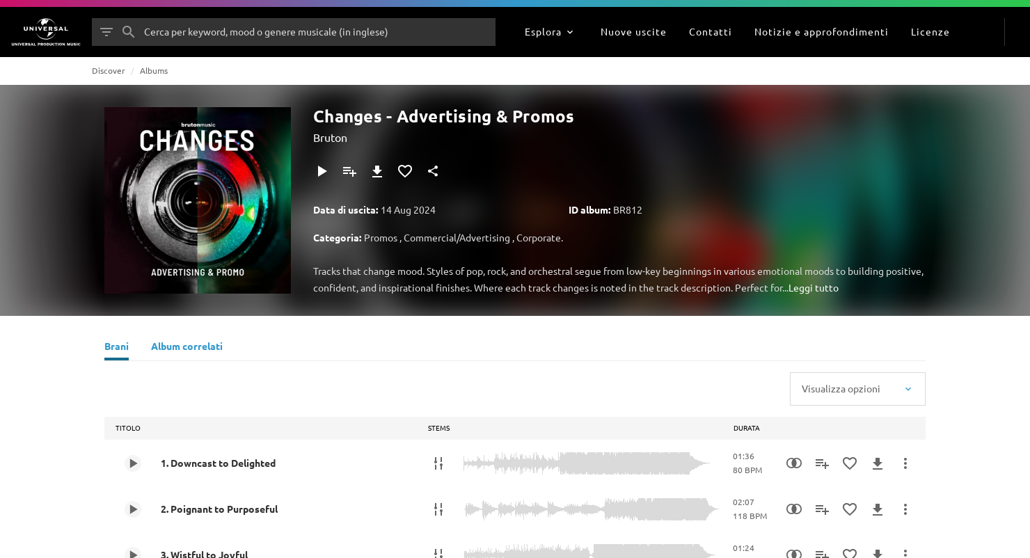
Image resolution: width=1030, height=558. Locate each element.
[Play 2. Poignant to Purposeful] (133, 509)
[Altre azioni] (905, 463)
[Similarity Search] (794, 463)
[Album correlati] (187, 348)
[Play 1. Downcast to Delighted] (133, 463)
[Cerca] (128, 32)
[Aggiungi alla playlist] (349, 171)
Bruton (330, 137)
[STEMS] (438, 463)
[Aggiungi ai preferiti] (405, 171)
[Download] (377, 171)
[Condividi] (433, 171)
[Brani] (116, 348)
